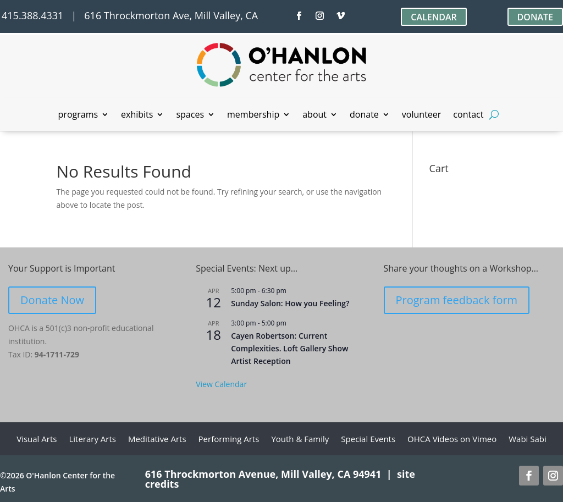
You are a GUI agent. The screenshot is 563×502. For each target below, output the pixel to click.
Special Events (368, 439)
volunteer (421, 115)
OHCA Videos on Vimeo (451, 439)
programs (78, 115)
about (314, 115)
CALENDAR (433, 17)
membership (253, 115)
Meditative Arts (157, 439)
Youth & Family (300, 439)
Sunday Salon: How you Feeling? (290, 303)
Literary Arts (92, 439)
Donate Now (52, 300)
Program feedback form (457, 300)
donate (364, 115)
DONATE (535, 17)
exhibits (137, 115)
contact (468, 115)
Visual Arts (36, 439)
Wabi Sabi (528, 439)
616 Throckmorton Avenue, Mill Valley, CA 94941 (263, 474)
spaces (190, 115)
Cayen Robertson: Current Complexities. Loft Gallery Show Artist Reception (289, 348)
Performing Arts (229, 439)
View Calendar (221, 384)
